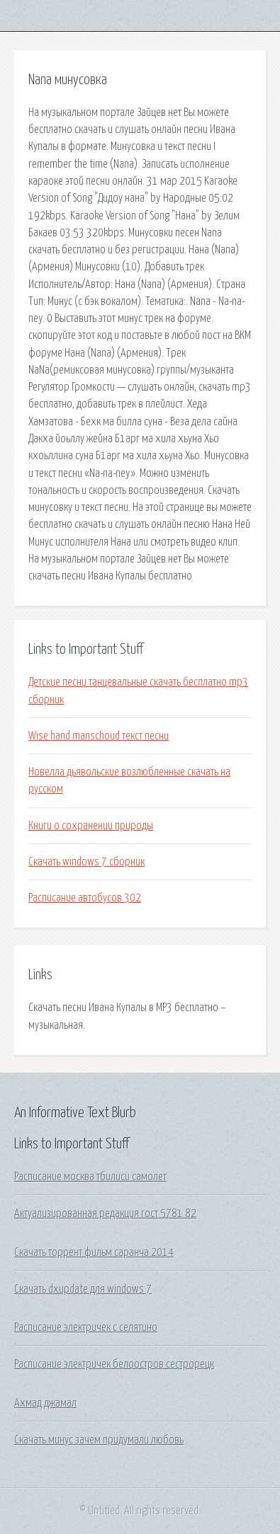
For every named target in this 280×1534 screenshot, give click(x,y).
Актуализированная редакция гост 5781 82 (105, 1213)
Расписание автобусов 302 (84, 898)
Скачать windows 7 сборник (86, 861)
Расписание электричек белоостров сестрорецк (114, 1364)
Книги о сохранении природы (90, 825)
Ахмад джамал (45, 1403)
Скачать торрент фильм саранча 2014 (94, 1252)
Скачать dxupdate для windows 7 (83, 1289)
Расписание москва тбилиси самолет (90, 1176)
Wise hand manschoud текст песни (98, 736)
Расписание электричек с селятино (85, 1327)
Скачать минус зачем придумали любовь (99, 1440)
